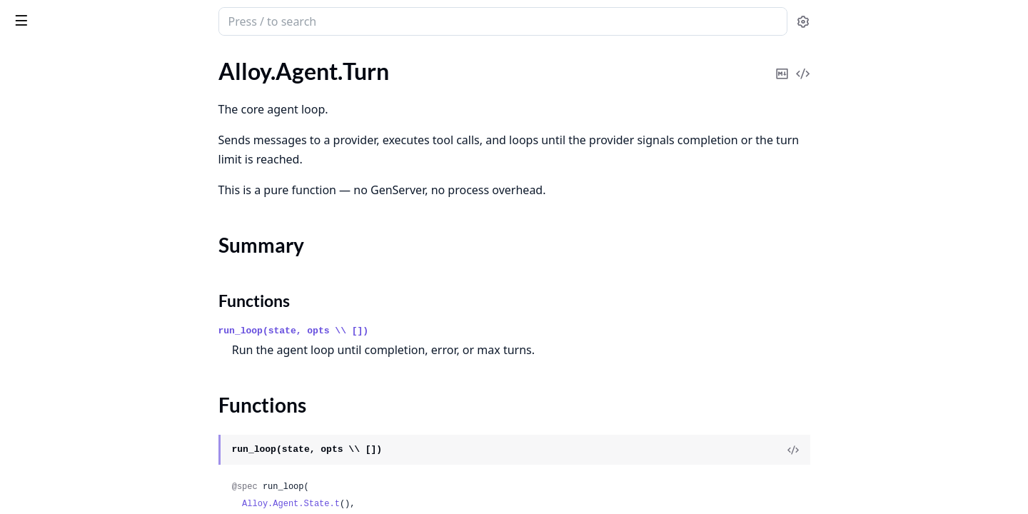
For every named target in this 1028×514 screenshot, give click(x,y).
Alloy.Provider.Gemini (63, 361)
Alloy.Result (39, 216)
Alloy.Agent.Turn (50, 109)
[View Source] (900, 450)
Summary (48, 134)
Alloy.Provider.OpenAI (65, 381)
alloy (25, 14)
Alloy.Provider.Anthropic (70, 323)
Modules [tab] (86, 58)
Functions (49, 151)
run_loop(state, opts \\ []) (401, 331)
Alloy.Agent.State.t (398, 504)
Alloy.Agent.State (52, 90)
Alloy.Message (45, 177)
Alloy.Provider (45, 304)
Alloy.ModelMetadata (64, 196)
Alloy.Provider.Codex (62, 342)
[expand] (200, 73)
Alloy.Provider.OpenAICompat (85, 400)
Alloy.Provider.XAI (55, 458)
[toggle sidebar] (195, 20)
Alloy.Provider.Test (55, 438)
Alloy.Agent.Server (55, 71)
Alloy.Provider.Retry (59, 419)
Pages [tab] (25, 58)
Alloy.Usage (39, 254)
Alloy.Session (42, 235)
